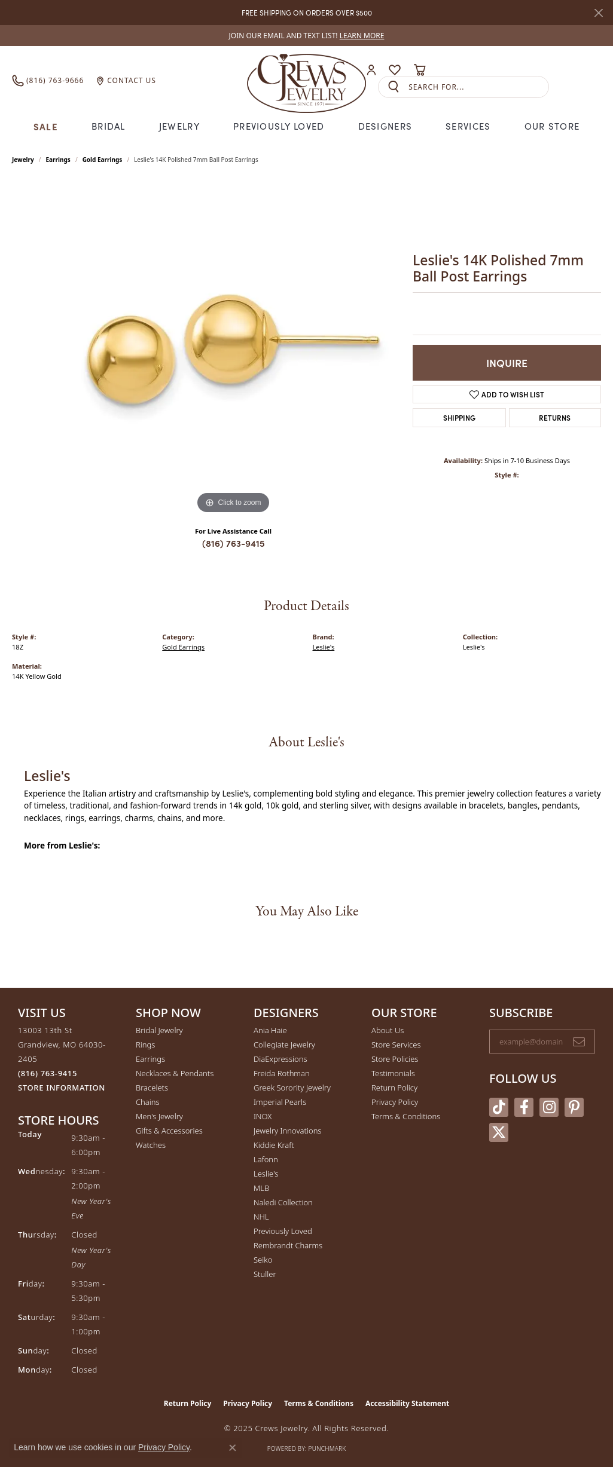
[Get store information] (61, 1088)
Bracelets (152, 1087)
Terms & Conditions (405, 1116)
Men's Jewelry (159, 1116)
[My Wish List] (395, 70)
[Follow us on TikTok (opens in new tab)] (498, 1107)
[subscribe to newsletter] (578, 1041)
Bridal (109, 126)
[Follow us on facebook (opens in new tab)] (523, 1107)
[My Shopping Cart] (419, 70)
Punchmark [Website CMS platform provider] (327, 1448)
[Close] (598, 12)
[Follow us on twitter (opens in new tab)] (498, 1132)
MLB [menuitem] (261, 1188)
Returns (555, 417)
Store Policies (394, 1058)
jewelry (23, 159)
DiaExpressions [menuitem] (280, 1058)
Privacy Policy (394, 1102)
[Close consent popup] (232, 1447)
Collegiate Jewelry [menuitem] (284, 1044)
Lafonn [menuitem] (266, 1159)
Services (468, 126)
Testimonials (393, 1073)
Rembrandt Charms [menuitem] (288, 1245)
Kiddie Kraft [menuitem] (274, 1145)
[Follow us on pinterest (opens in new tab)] (574, 1107)
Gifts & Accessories (169, 1130)
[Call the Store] (47, 1073)
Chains (148, 1102)
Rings (145, 1044)
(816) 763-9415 (233, 543)
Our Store (552, 126)
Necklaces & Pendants (175, 1073)
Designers (385, 126)
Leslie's (324, 646)
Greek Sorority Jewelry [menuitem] (292, 1087)
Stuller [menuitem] (265, 1274)
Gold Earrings (103, 159)
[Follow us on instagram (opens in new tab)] (549, 1107)
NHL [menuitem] (261, 1216)
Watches (151, 1145)
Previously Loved (278, 126)
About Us (387, 1030)
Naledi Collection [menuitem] (283, 1202)
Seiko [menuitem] (263, 1259)
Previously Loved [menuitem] (283, 1231)
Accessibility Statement (407, 1403)
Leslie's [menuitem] (266, 1173)
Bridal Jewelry (159, 1030)
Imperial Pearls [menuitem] (280, 1102)
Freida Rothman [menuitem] (282, 1073)
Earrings (58, 159)
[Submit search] (393, 86)
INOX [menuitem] (263, 1116)
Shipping (459, 417)
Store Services (396, 1044)
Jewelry (179, 126)
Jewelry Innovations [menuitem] (287, 1130)
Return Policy (394, 1087)
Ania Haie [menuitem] (270, 1030)
